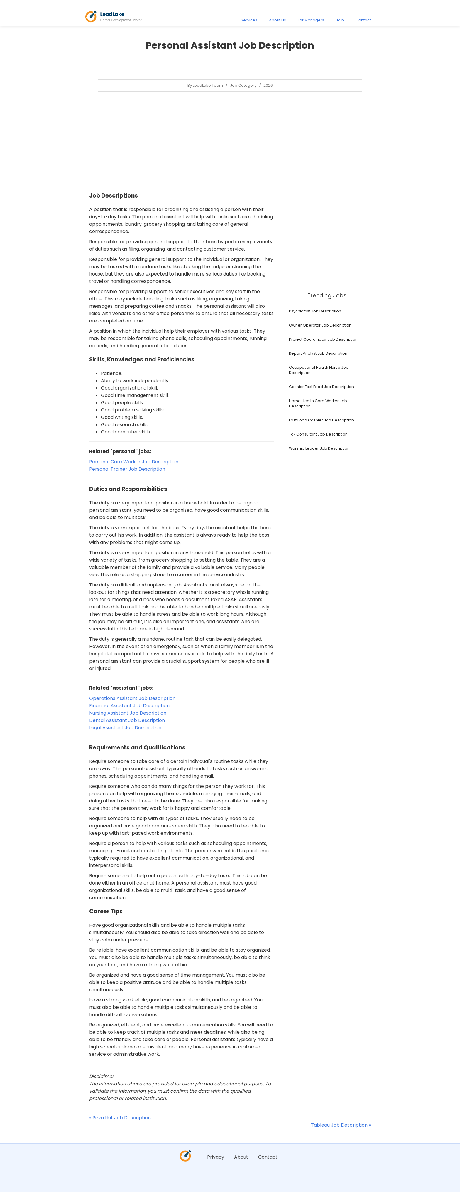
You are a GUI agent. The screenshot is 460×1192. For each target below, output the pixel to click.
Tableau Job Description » (341, 1125)
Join (340, 20)
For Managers (311, 20)
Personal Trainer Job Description (127, 469)
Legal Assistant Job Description (125, 727)
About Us (277, 20)
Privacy (215, 1157)
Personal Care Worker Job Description (133, 461)
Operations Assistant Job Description (132, 698)
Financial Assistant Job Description (129, 705)
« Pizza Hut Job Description (120, 1117)
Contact (363, 20)
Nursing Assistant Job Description (127, 713)
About (241, 1157)
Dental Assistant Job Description (127, 720)
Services (249, 20)
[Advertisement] (181, 142)
